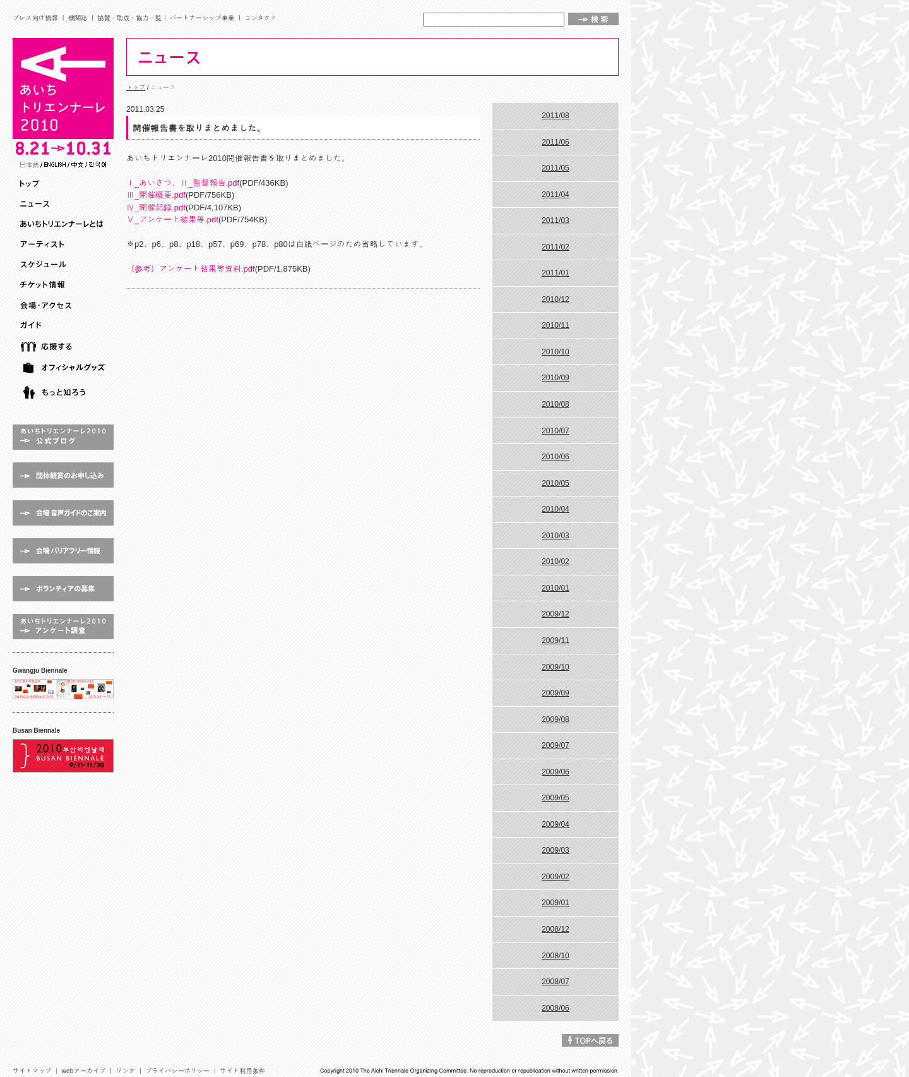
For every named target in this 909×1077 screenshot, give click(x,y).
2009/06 (555, 771)
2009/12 (555, 614)
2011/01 (555, 272)
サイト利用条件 (242, 1071)
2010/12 (555, 299)
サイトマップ (32, 1071)
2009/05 (555, 797)
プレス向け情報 (35, 18)
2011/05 (555, 168)
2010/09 (555, 377)
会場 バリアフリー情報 (63, 550)
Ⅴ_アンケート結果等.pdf (172, 219)
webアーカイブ (84, 1071)
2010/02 (555, 561)
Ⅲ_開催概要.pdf (156, 195)
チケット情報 (64, 285)
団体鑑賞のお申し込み (63, 475)
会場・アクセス (64, 305)
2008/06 (555, 1008)
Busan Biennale (63, 756)
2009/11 (555, 640)
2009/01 (555, 902)
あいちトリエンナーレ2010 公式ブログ (63, 437)
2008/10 (555, 955)
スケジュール (64, 264)
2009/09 (555, 693)
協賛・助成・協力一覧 (129, 18)
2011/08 (555, 115)
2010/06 (555, 456)
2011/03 (555, 220)
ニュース (64, 204)
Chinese (77, 164)
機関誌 (78, 18)
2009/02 (555, 876)
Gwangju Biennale (63, 689)
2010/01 (555, 588)
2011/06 (555, 142)
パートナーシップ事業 (202, 18)
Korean (97, 164)
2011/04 (555, 194)
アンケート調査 (63, 626)
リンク (125, 1071)
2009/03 (555, 850)
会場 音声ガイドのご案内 (63, 513)
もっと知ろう (64, 392)
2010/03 (555, 535)
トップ (64, 184)
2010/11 (555, 325)
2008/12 (555, 929)
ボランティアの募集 (63, 588)
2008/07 (555, 981)
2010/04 (555, 509)
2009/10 (555, 667)
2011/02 (555, 247)
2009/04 (555, 824)
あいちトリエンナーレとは (64, 224)
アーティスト (64, 244)
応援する (64, 347)
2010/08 (555, 404)
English (55, 164)
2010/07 (555, 430)
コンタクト (260, 18)
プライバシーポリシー (177, 1071)
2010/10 (555, 351)
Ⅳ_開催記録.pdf (156, 207)
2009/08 (555, 719)
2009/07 (555, 745)
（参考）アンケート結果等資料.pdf (190, 269)
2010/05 (555, 483)
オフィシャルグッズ (64, 368)
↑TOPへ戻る (590, 1040)
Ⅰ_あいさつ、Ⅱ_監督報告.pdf (182, 183)
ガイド (64, 325)
